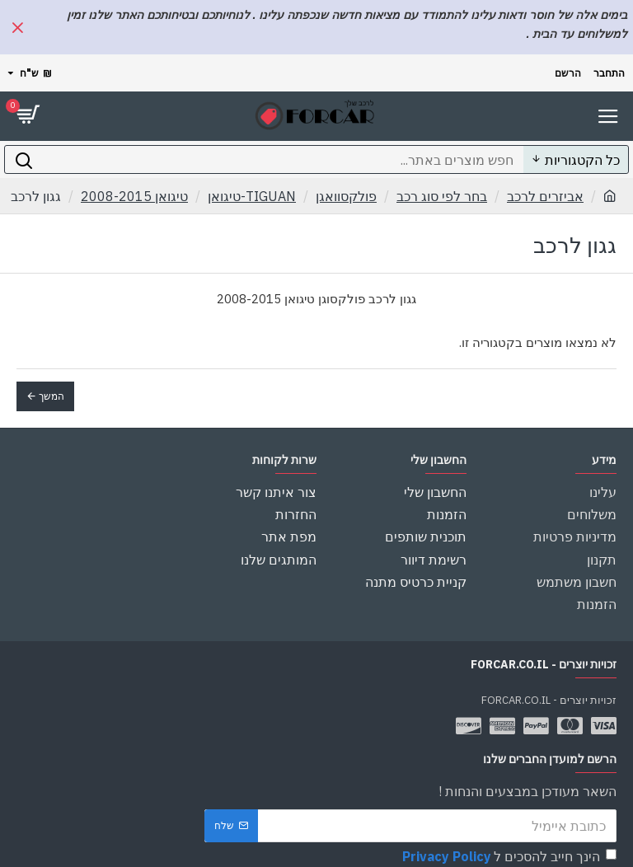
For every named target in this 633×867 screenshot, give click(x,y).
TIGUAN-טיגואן (252, 196)
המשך (51, 396)
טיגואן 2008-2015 (134, 196)
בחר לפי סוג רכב (441, 196)
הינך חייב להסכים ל (508, 841)
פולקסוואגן (346, 196)
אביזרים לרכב (545, 196)
